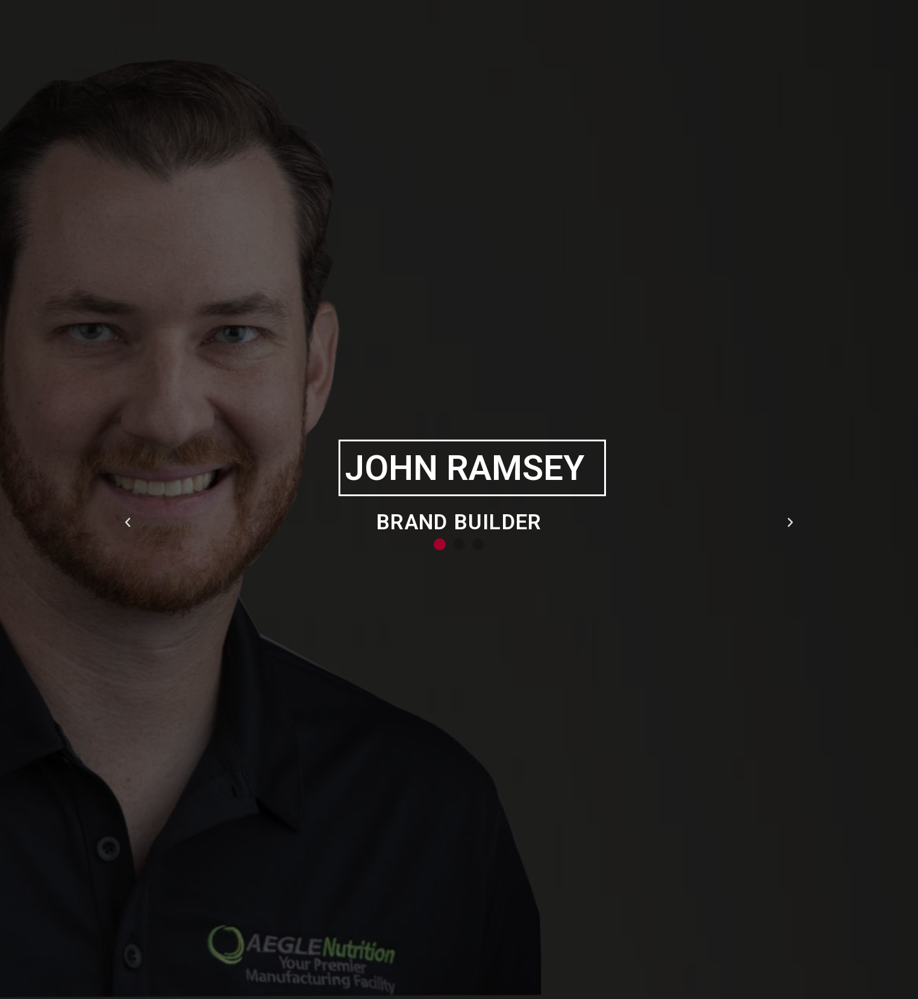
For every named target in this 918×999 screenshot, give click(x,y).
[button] (440, 544)
